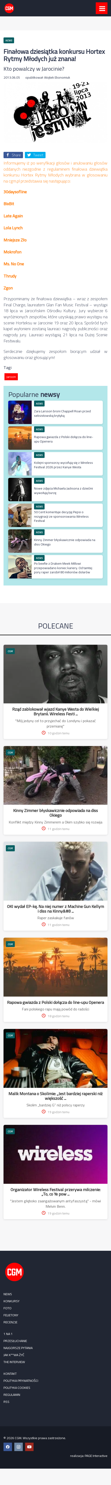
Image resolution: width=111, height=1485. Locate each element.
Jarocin (11, 377)
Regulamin (12, 1395)
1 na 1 (8, 1334)
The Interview (14, 1362)
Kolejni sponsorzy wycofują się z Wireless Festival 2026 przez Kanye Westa (63, 465)
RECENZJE (10, 1322)
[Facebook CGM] (8, 1447)
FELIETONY (11, 1315)
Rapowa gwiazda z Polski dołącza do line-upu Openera (63, 439)
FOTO (7, 1308)
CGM (10, 651)
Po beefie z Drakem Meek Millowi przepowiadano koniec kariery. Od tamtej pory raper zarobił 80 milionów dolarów (63, 567)
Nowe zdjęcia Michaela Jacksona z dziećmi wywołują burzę (63, 490)
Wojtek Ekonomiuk (57, 77)
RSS (6, 1402)
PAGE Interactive (96, 1456)
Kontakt (10, 1374)
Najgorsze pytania (18, 1348)
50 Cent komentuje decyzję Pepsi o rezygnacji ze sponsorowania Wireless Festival (61, 516)
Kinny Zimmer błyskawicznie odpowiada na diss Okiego (64, 542)
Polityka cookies (17, 1388)
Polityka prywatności (21, 1381)
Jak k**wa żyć (14, 1355)
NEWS (39, 403)
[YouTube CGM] (29, 1447)
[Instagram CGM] (18, 1447)
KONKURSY (11, 1301)
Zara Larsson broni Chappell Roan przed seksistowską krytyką (62, 413)
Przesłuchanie (15, 1341)
